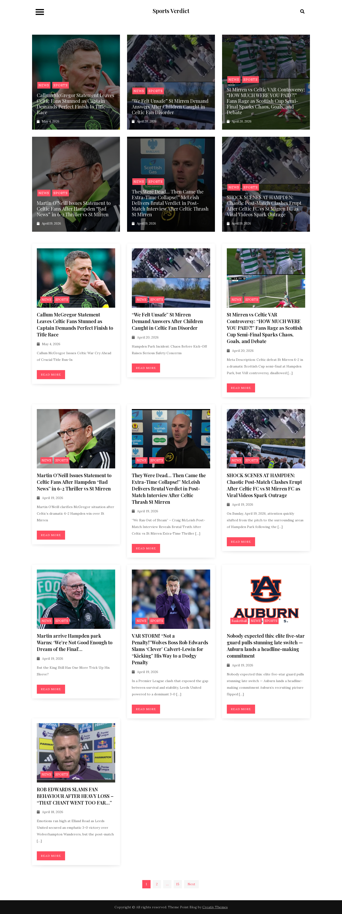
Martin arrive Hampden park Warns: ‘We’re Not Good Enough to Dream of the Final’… (74, 642)
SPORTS (60, 85)
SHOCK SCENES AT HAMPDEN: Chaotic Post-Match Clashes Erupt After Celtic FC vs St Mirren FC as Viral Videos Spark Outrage (264, 205)
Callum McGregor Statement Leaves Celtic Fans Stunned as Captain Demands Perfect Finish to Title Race (75, 103)
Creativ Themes (215, 907)
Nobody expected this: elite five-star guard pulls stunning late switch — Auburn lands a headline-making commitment (266, 645)
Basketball (239, 621)
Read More (51, 374)
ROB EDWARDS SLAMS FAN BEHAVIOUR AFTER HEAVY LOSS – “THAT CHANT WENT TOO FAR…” (75, 796)
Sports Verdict (171, 10)
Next (191, 884)
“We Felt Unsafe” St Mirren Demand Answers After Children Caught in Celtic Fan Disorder (170, 106)
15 (177, 884)
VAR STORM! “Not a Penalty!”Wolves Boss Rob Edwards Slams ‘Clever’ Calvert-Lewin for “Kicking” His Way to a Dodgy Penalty (170, 648)
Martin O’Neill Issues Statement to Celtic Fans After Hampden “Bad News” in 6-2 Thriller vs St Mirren (74, 208)
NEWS (43, 85)
